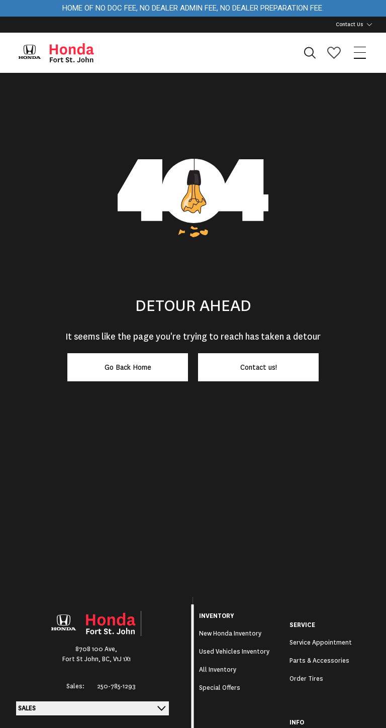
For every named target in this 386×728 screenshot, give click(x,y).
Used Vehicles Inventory (234, 652)
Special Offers (219, 688)
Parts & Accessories (319, 661)
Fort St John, (82, 659)
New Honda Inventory (230, 634)
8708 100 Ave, (96, 649)
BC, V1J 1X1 (116, 659)
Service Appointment (321, 643)
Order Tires (306, 679)
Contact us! (258, 367)
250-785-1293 (116, 686)
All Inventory (217, 670)
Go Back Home (128, 367)
